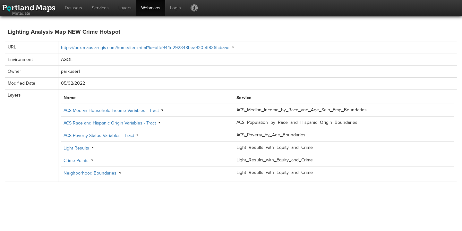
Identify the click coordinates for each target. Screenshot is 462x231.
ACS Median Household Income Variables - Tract (111, 110)
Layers (125, 8)
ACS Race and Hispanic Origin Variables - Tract (110, 123)
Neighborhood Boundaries (90, 173)
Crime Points (76, 160)
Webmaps (150, 8)
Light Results (76, 148)
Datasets (73, 8)
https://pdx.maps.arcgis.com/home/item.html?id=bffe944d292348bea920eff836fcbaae (145, 47)
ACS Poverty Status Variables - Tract (99, 135)
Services (100, 8)
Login (175, 8)
